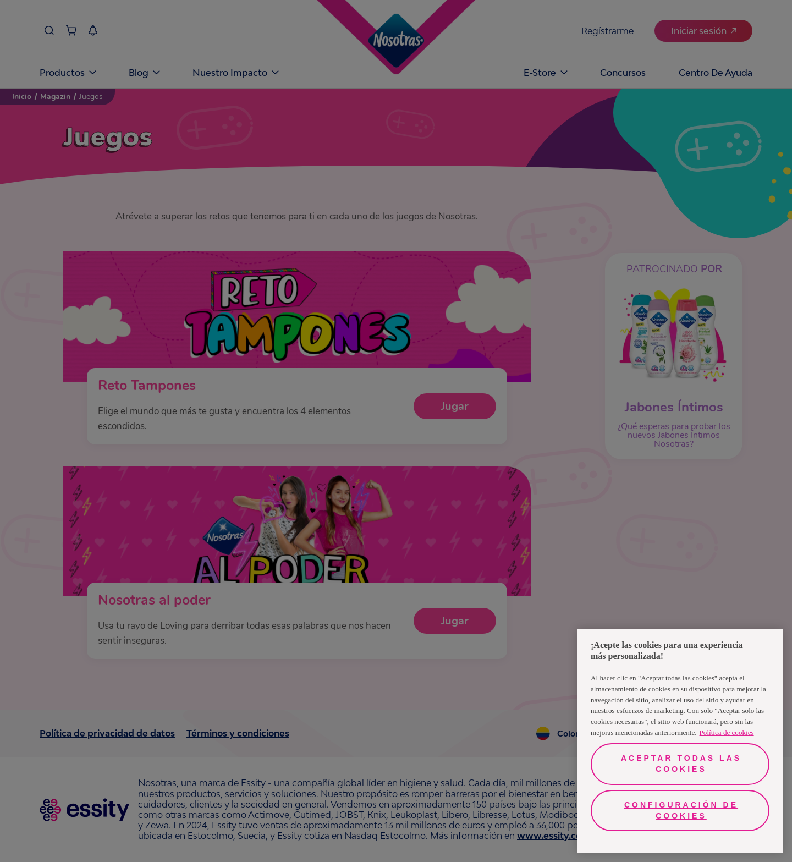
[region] (680, 741)
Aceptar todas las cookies (681, 763)
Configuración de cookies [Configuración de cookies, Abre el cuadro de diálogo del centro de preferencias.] (681, 810)
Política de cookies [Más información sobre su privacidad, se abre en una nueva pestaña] (727, 732)
